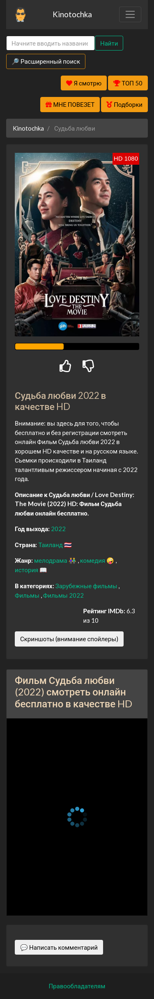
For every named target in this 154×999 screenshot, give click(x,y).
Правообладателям (77, 986)
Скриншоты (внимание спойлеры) (69, 638)
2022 (58, 528)
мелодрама (51, 560)
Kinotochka (72, 14)
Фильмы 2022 (63, 595)
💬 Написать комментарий (59, 947)
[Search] (50, 43)
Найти (109, 43)
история (27, 569)
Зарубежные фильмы (87, 585)
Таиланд (51, 544)
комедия (93, 560)
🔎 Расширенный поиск (45, 61)
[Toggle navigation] (130, 14)
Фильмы (28, 595)
